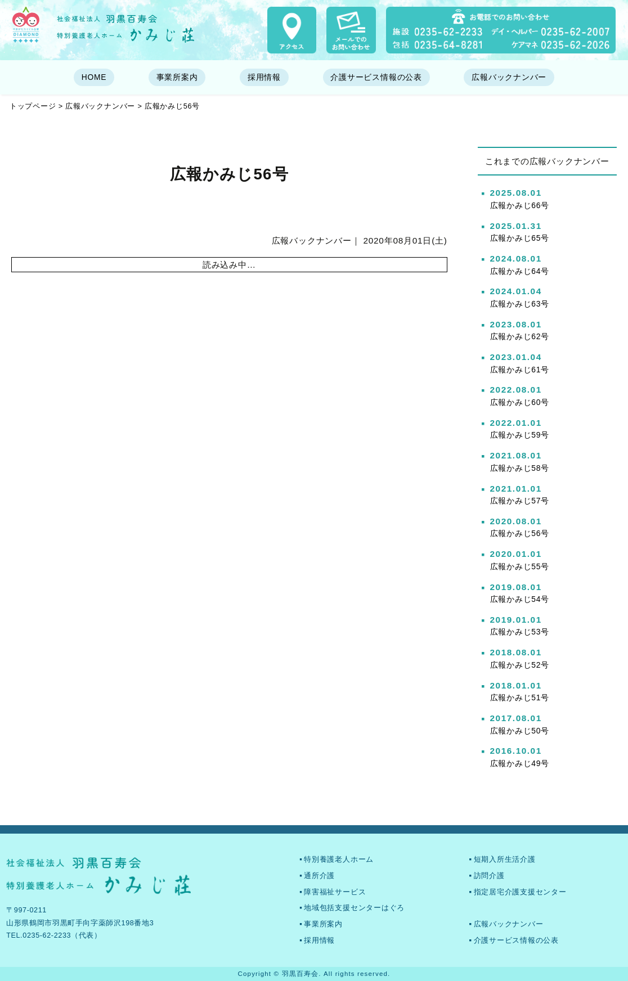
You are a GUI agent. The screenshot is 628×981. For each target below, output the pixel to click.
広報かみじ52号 (520, 664)
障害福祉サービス (335, 892)
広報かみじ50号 (520, 730)
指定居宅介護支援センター (520, 892)
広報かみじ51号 (520, 697)
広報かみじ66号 (520, 205)
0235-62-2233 (47, 935)
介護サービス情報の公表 (375, 77)
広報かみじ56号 (520, 533)
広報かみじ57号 (520, 500)
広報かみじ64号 (520, 271)
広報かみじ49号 (520, 763)
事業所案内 (177, 77)
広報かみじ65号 (520, 237)
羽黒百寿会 (300, 973)
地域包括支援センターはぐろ (354, 908)
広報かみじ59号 (520, 434)
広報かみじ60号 (520, 402)
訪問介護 (489, 876)
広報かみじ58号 (520, 468)
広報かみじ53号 (520, 631)
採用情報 (264, 77)
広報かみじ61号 (520, 369)
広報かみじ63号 (520, 303)
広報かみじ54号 (520, 599)
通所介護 (319, 876)
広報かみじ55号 (520, 566)
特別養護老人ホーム (339, 859)
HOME (94, 77)
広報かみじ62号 (520, 336)
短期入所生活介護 (505, 859)
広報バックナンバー (509, 77)
